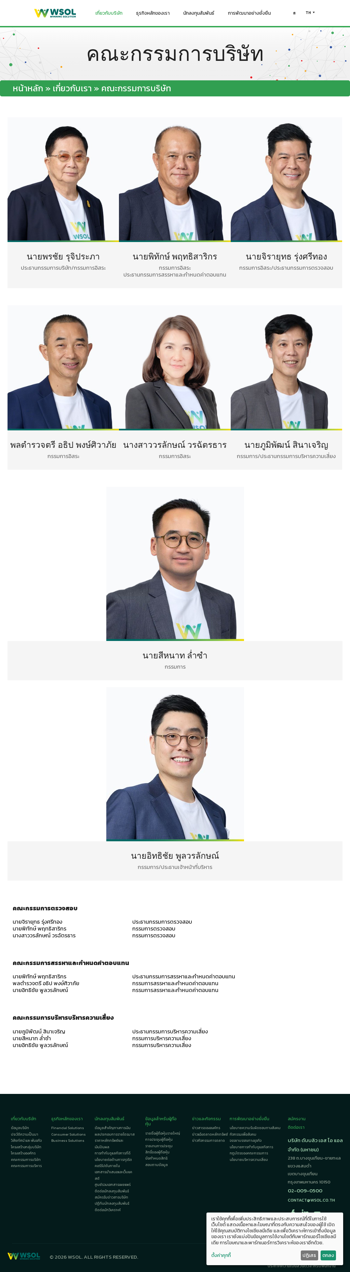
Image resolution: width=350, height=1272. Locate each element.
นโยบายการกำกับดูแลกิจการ (251, 1147)
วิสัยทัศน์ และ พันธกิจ (26, 1140)
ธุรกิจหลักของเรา (153, 15)
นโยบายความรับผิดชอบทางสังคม (255, 1127)
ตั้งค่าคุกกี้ (221, 1256)
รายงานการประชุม (159, 1146)
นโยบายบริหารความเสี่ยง (249, 1159)
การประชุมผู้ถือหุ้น (159, 1139)
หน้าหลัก (28, 88)
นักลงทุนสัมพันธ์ (198, 15)
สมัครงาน (297, 1119)
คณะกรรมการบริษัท (26, 1159)
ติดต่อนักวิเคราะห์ (108, 1210)
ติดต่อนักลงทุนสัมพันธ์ (112, 1191)
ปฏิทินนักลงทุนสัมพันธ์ (112, 1203)
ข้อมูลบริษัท (20, 1127)
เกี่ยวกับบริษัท (108, 15)
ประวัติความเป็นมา (24, 1134)
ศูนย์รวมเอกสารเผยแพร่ (113, 1184)
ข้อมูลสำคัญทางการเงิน (113, 1127)
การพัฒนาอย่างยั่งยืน (249, 15)
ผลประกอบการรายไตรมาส (115, 1134)
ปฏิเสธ (309, 1255)
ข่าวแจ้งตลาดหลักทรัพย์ (210, 1134)
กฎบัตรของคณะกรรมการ (249, 1153)
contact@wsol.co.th (311, 1200)
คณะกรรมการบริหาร (26, 1165)
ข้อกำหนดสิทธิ (156, 1158)
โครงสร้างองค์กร (23, 1153)
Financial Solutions (67, 1127)
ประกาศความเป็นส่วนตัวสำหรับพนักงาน (302, 1266)
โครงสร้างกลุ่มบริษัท (26, 1147)
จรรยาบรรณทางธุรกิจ (245, 1140)
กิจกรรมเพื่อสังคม (243, 1134)
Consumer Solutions (68, 1134)
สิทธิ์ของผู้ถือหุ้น (157, 1152)
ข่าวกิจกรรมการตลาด (208, 1140)
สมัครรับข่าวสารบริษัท (111, 1197)
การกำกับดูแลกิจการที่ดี (113, 1153)
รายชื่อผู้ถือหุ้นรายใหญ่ (162, 1133)
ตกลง (328, 1255)
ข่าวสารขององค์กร (206, 1127)
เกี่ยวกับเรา (72, 88)
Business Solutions (67, 1140)
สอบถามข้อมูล (156, 1164)
